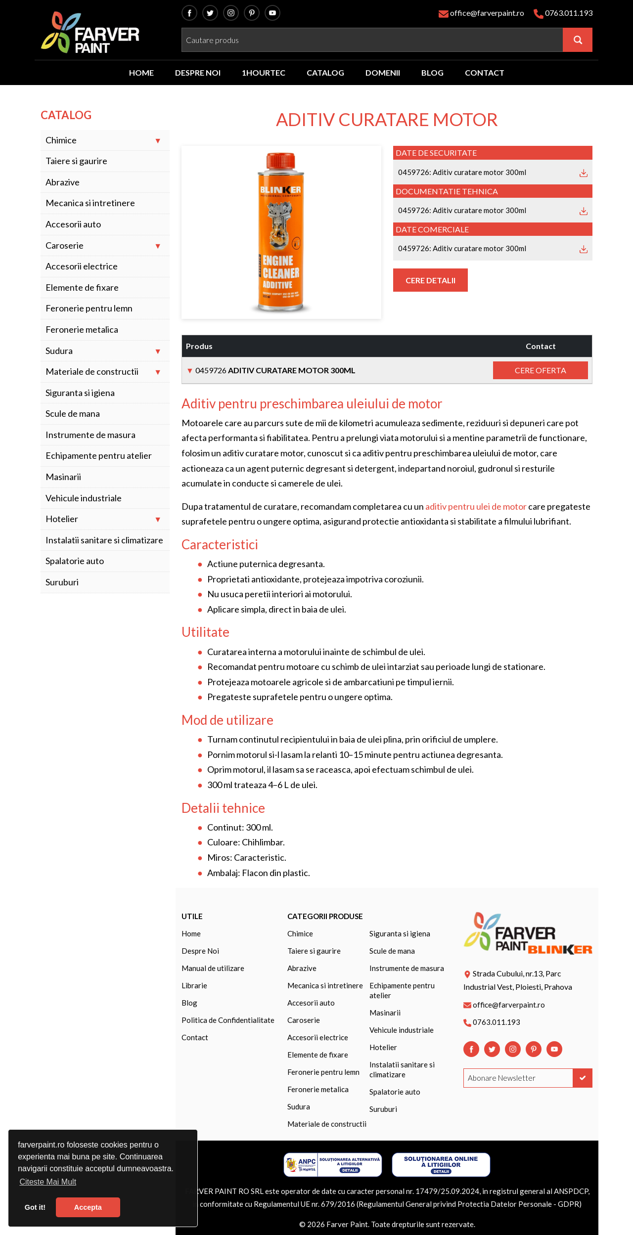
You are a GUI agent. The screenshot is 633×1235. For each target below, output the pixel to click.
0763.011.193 (568, 12)
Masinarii (63, 477)
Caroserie (64, 245)
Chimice (61, 140)
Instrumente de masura (90, 435)
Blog (189, 1002)
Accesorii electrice (81, 266)
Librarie (194, 985)
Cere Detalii (430, 280)
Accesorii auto (73, 224)
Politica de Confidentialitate (227, 1019)
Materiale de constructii (91, 371)
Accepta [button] (88, 1207)
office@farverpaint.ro (487, 12)
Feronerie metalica (81, 329)
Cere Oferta (540, 370)
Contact (194, 1037)
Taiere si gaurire (76, 161)
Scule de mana (72, 413)
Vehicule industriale (83, 498)
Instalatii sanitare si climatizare (104, 540)
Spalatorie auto (74, 561)
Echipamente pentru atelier (98, 455)
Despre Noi (200, 950)
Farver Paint (347, 1224)
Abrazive (62, 182)
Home (191, 933)
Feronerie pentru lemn (89, 308)
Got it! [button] (35, 1207)
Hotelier (61, 519)
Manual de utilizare (212, 968)
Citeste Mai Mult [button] (47, 1182)
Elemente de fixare (82, 287)
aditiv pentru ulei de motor (476, 506)
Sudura (59, 351)
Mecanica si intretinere (90, 203)
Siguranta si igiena (80, 393)
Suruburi (62, 582)
